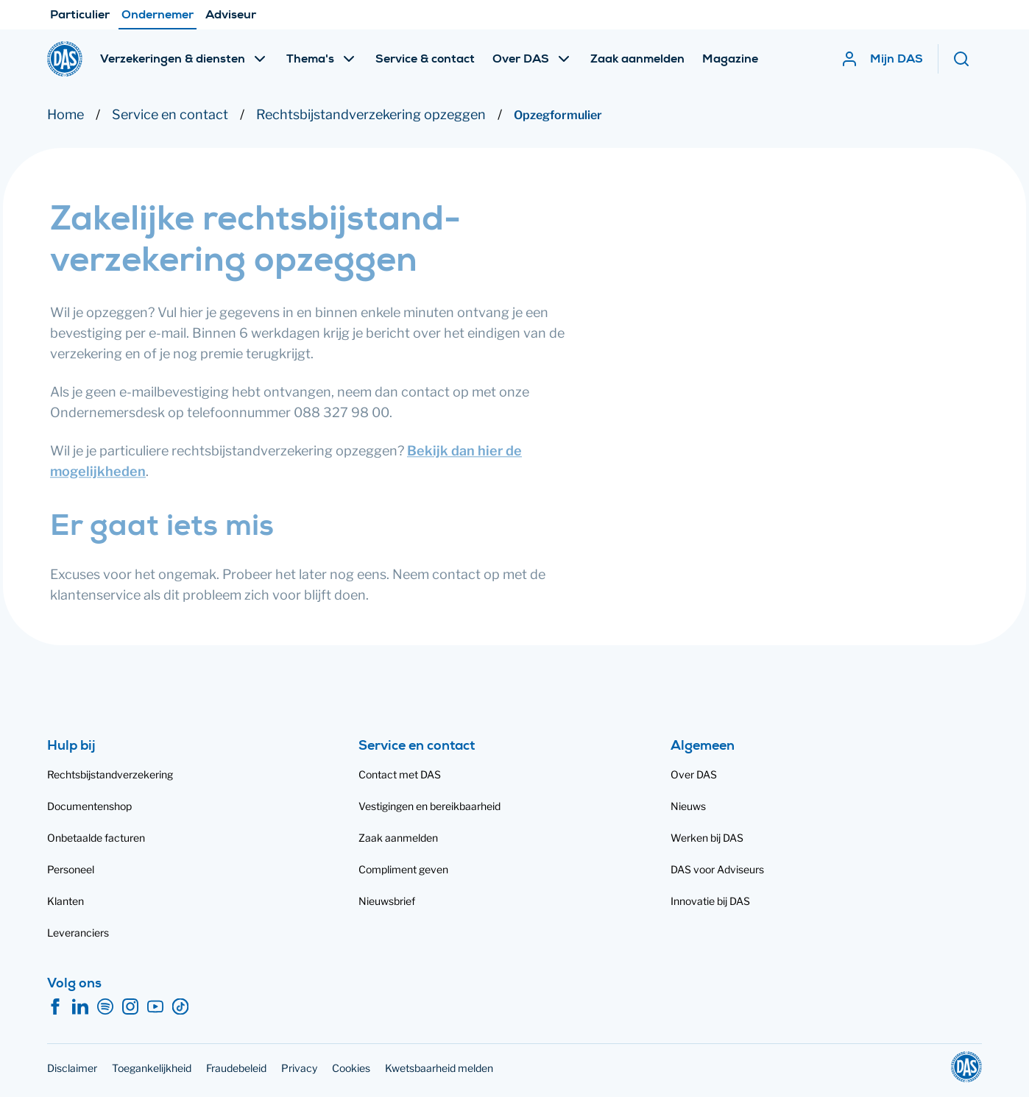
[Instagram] (130, 1007)
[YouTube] (155, 1007)
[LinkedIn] (80, 1007)
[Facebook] (55, 1007)
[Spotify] (105, 1007)
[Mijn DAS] (882, 59)
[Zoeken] (967, 59)
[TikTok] (180, 1007)
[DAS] (64, 59)
